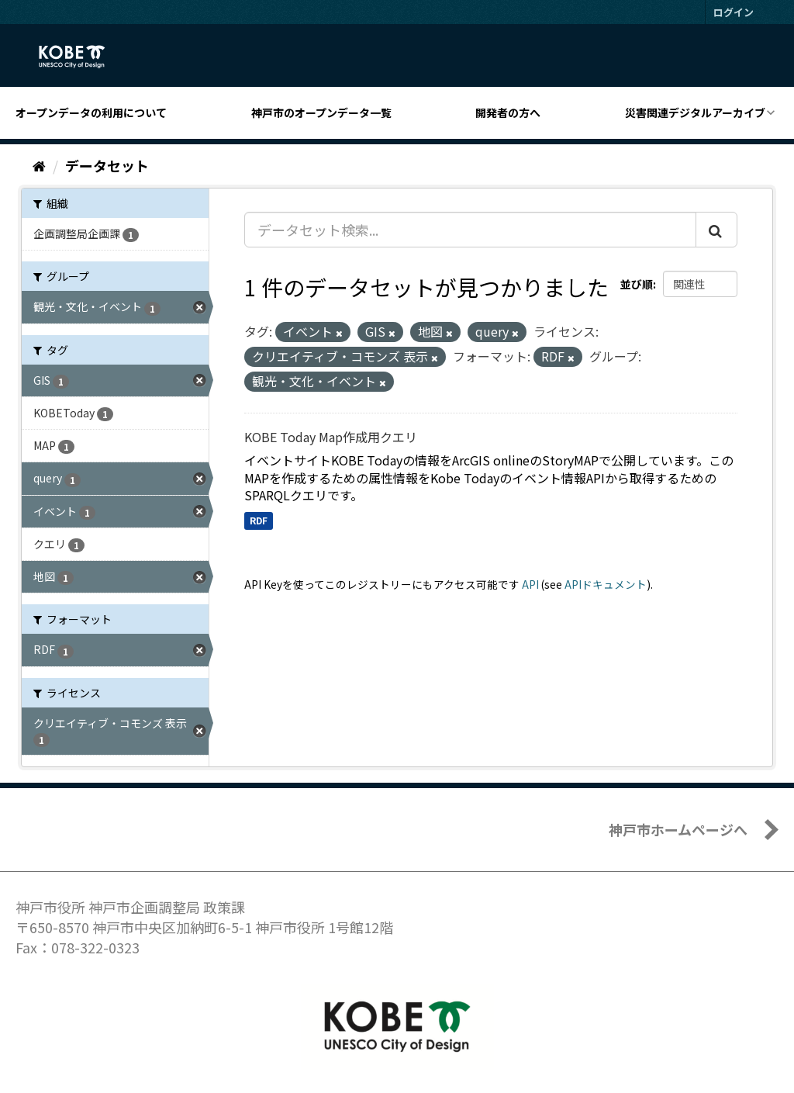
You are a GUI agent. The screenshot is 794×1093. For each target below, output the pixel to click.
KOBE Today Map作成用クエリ (330, 436)
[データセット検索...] (470, 229)
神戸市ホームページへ (678, 829)
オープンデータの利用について (91, 112)
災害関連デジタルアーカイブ (695, 112)
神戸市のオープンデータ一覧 (321, 112)
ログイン (733, 12)
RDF (259, 520)
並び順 (636, 284)
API (530, 584)
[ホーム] (39, 165)
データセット (107, 165)
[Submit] (716, 229)
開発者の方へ (507, 112)
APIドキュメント (605, 584)
